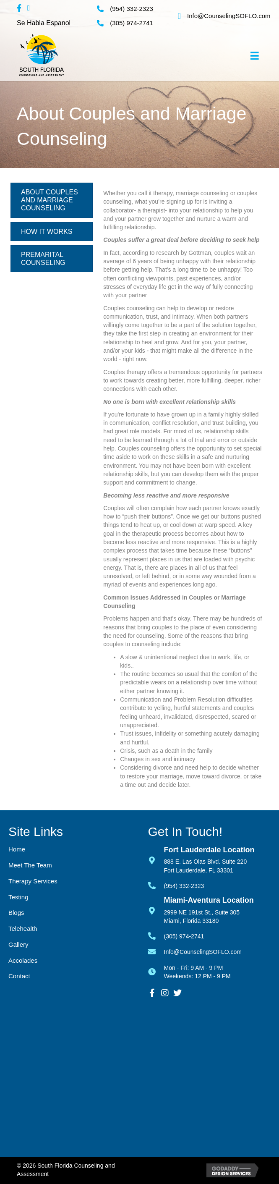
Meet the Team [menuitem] (30, 865)
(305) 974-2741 (131, 22)
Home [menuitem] (16, 849)
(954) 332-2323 (131, 8)
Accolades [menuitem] (22, 960)
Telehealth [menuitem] (22, 928)
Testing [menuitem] (18, 897)
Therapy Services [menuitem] (32, 881)
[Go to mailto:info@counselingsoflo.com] (156, 950)
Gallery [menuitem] (18, 944)
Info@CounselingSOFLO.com (229, 15)
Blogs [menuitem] (16, 912)
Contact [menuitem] (19, 976)
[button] (152, 993)
